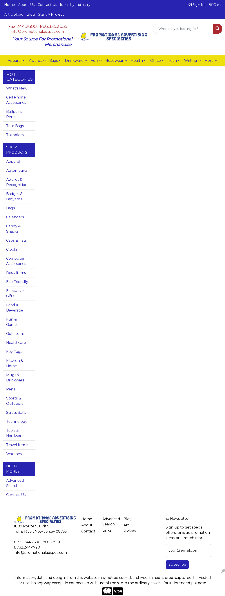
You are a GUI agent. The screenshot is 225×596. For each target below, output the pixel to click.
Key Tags (14, 352)
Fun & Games (12, 322)
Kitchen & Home (14, 363)
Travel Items (17, 445)
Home (9, 5)
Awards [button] (35, 60)
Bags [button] (53, 60)
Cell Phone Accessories (16, 100)
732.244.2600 (22, 26)
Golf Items (15, 334)
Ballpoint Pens (14, 114)
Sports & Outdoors (14, 401)
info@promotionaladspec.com (37, 31)
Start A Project (51, 14)
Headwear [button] (114, 60)
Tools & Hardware (15, 433)
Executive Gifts (15, 293)
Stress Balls (16, 412)
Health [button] (137, 60)
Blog (31, 14)
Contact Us (47, 5)
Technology (16, 421)
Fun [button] (94, 60)
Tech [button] (172, 60)
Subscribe (177, 564)
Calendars (15, 217)
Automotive (16, 170)
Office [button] (155, 60)
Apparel (13, 161)
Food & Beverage (14, 307)
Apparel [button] (15, 60)
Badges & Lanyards (14, 196)
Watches (14, 454)
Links (106, 530)
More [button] (209, 60)
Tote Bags (15, 126)
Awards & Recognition (16, 182)
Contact (88, 531)
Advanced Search (15, 483)
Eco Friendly (17, 282)
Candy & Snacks (13, 228)
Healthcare (16, 343)
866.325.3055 (53, 26)
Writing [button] (190, 60)
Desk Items (16, 273)
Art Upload (14, 14)
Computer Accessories (16, 261)
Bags (10, 208)
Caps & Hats (16, 240)
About (87, 525)
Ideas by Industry (75, 5)
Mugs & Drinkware (15, 377)
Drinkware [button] (74, 60)
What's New (16, 88)
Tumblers (15, 135)
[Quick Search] (183, 29)
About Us (26, 5)
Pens (10, 389)
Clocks (12, 249)
